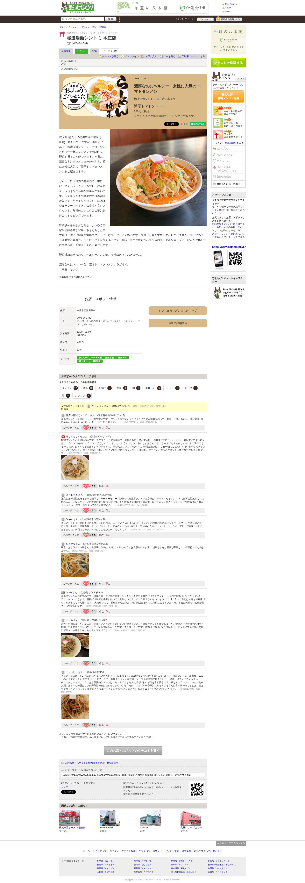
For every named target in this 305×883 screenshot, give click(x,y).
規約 (176, 851)
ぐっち (69, 620)
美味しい (153, 388)
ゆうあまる (72, 495)
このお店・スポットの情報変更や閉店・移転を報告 (92, 762)
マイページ (222, 161)
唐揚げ (105, 388)
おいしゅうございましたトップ (178, 310)
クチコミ (81, 51)
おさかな (70, 543)
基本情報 (66, 51)
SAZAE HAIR (106, 827)
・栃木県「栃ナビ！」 (105, 861)
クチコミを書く (110, 56)
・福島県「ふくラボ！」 (106, 865)
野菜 (122, 388)
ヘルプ (228, 8)
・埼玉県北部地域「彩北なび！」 (183, 872)
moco (69, 592)
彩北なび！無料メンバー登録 (228, 96)
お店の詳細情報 (177, 323)
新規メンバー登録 (229, 18)
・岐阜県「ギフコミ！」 (179, 865)
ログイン (205, 18)
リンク (168, 851)
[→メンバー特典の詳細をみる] (228, 143)
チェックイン (132, 56)
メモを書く (169, 56)
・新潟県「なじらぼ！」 (142, 865)
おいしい (83, 396)
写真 (94, 51)
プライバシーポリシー (150, 851)
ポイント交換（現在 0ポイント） (227, 169)
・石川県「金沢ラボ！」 (106, 872)
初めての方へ (231, 4)
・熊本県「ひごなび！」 (142, 861)
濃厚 (88, 388)
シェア (184, 123)
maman (144, 827)
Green (69, 519)
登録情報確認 (224, 176)
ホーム (228, 12)
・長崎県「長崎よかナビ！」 (218, 861)
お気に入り (151, 56)
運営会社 (186, 851)
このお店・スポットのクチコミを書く (133, 750)
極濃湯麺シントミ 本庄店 (149, 98)
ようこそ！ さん (185, 19)
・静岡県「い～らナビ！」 (217, 868)
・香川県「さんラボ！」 (142, 868)
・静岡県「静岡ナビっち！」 (181, 861)
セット (173, 388)
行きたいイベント (226, 154)
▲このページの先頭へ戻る (231, 843)
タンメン (70, 388)
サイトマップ (100, 851)
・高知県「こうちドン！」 (217, 872)
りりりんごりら (74, 436)
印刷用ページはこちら (193, 56)
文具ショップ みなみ (191, 827)
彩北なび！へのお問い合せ (208, 851)
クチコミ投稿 (129, 851)
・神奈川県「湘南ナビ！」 (180, 868)
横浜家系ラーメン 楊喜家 (72, 827)
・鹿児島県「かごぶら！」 (143, 872)
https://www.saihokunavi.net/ (230, 246)
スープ (191, 388)
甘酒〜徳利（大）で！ (77, 415)
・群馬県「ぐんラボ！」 (106, 868)
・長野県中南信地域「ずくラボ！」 (221, 865)
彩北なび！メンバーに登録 (226, 224)
